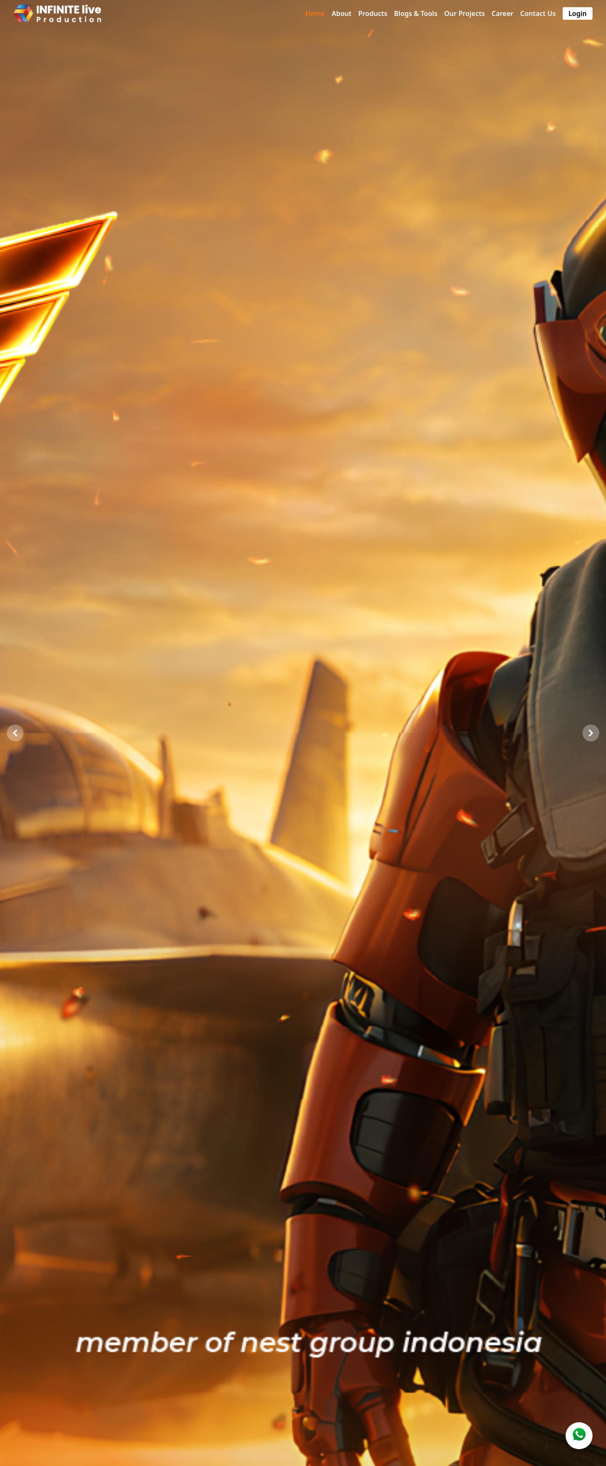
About (341, 13)
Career (502, 13)
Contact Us (538, 13)
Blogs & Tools (415, 13)
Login (578, 13)
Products (372, 13)
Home (315, 13)
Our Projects (464, 13)
